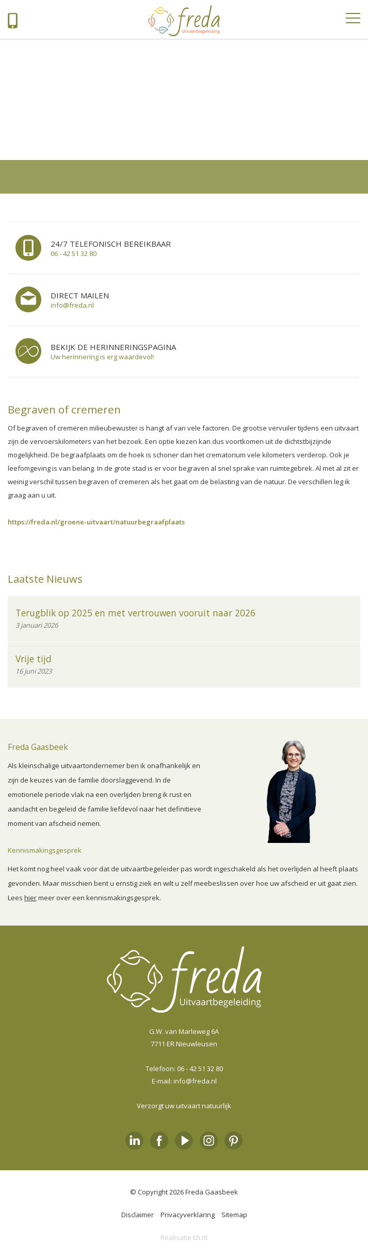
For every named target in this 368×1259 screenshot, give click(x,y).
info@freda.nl (195, 1081)
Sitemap (234, 1214)
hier (30, 897)
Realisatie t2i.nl (184, 1237)
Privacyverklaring (188, 1214)
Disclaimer (137, 1214)
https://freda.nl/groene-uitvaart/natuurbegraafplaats (96, 522)
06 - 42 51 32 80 (200, 1068)
